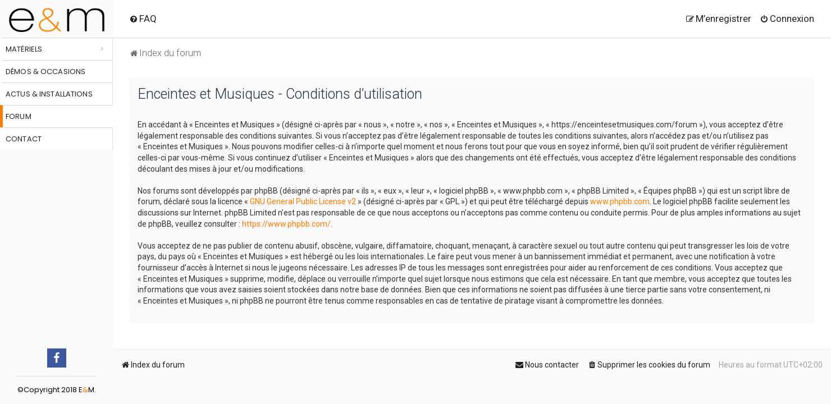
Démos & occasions (45, 71)
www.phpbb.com (620, 201)
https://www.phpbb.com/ (286, 223)
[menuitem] (143, 18)
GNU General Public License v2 (303, 201)
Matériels (24, 49)
